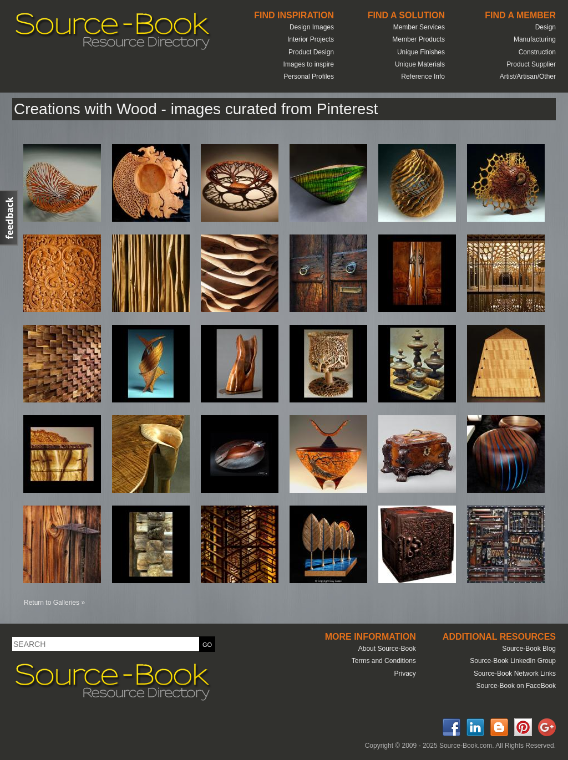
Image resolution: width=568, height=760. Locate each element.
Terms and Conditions (384, 661)
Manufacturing (535, 39)
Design (545, 27)
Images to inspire (308, 64)
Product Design (311, 52)
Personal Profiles (308, 76)
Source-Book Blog (529, 648)
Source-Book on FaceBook (516, 686)
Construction (537, 52)
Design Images (312, 27)
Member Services (419, 27)
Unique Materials (420, 64)
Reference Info (423, 76)
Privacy (404, 673)
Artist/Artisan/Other (528, 76)
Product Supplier (531, 64)
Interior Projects (310, 39)
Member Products (418, 39)
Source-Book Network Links (515, 673)
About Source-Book (387, 648)
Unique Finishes (421, 52)
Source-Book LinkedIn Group (513, 661)
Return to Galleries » (54, 602)
